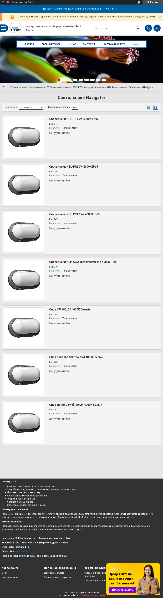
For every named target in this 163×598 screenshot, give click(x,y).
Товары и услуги (50, 44)
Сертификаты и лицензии (57, 577)
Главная (29, 44)
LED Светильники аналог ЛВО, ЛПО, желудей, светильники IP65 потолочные (86, 87)
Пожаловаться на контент (93, 595)
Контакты (111, 8)
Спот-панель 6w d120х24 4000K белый (75, 404)
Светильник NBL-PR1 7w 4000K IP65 (73, 166)
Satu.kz (95, 592)
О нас (72, 44)
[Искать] (138, 28)
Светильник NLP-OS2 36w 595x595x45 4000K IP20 (83, 261)
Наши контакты (10, 577)
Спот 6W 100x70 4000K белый (69, 309)
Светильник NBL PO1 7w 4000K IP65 (73, 119)
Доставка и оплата (113, 44)
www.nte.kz (21, 551)
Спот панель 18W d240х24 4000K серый (76, 357)
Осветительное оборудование (27, 87)
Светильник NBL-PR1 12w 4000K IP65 (74, 214)
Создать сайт (18, 2)
